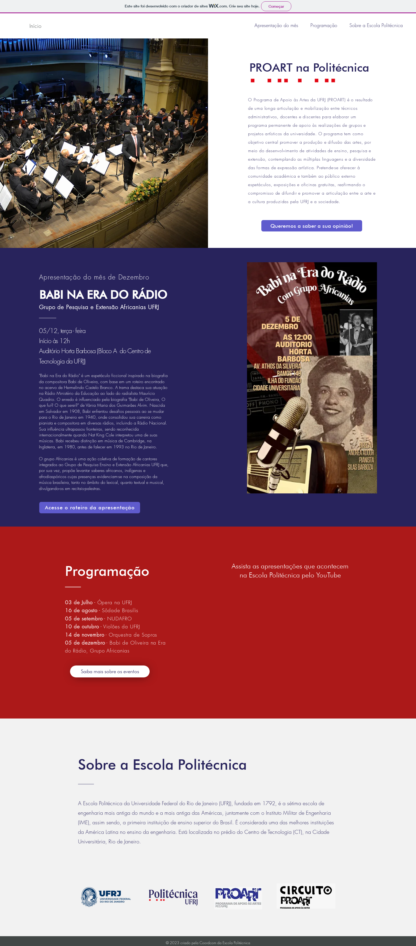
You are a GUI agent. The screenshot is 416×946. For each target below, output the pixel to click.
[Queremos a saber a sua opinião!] (311, 225)
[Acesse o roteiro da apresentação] (89, 507)
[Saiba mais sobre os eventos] (110, 671)
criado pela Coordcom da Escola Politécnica (215, 942)
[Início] (35, 26)
